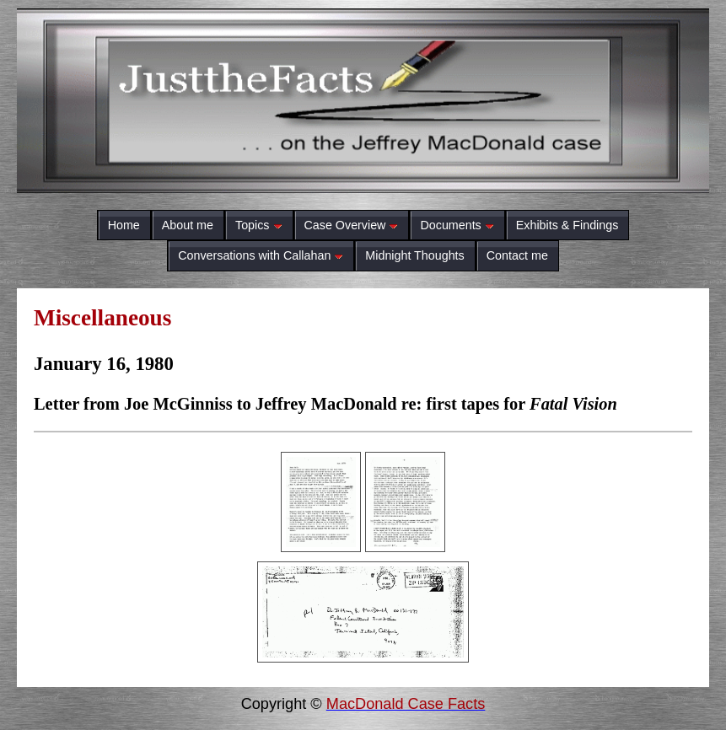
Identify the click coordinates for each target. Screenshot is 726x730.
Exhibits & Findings (567, 225)
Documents (456, 225)
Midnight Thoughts (414, 255)
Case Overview (351, 225)
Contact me (517, 255)
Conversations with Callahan (260, 255)
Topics (258, 225)
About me (187, 225)
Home (124, 225)
